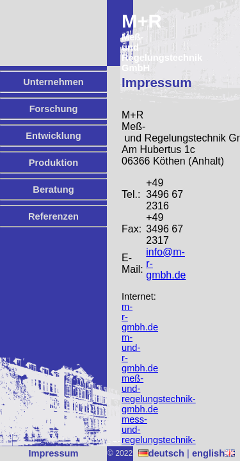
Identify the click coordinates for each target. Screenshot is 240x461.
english (213, 453)
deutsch (161, 453)
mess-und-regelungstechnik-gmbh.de (159, 434)
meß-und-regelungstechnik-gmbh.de (159, 393)
